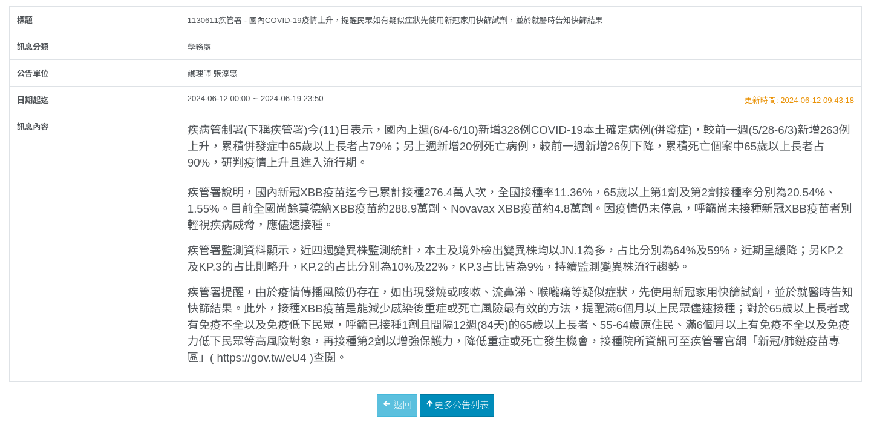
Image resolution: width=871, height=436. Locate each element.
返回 (397, 404)
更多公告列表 (457, 404)
